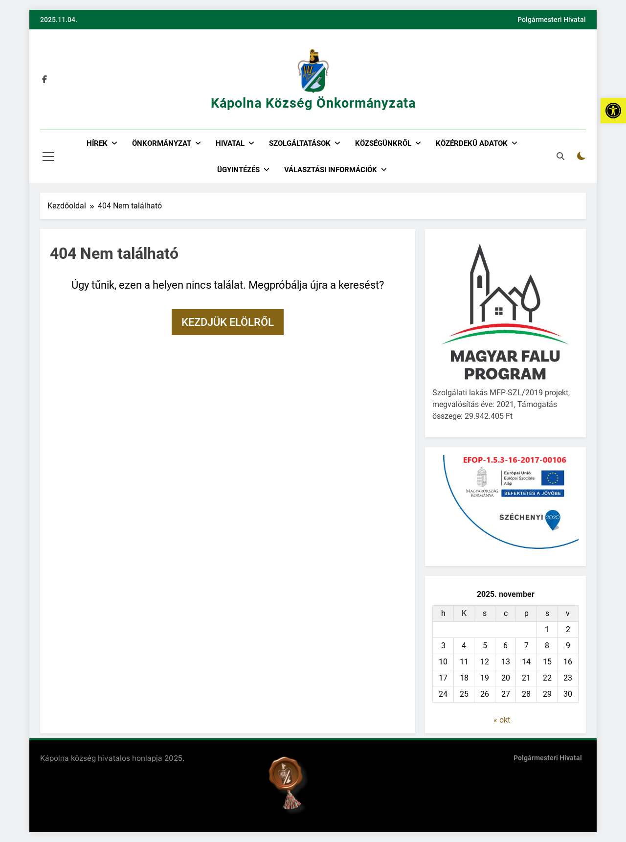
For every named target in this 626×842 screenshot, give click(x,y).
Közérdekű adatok (472, 143)
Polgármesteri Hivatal (551, 19)
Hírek (97, 143)
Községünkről (383, 143)
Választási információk (330, 169)
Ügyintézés (238, 169)
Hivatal (230, 143)
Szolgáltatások (300, 143)
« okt (501, 720)
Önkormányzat (161, 143)
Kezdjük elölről (227, 322)
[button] (613, 110)
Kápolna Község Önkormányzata (313, 103)
